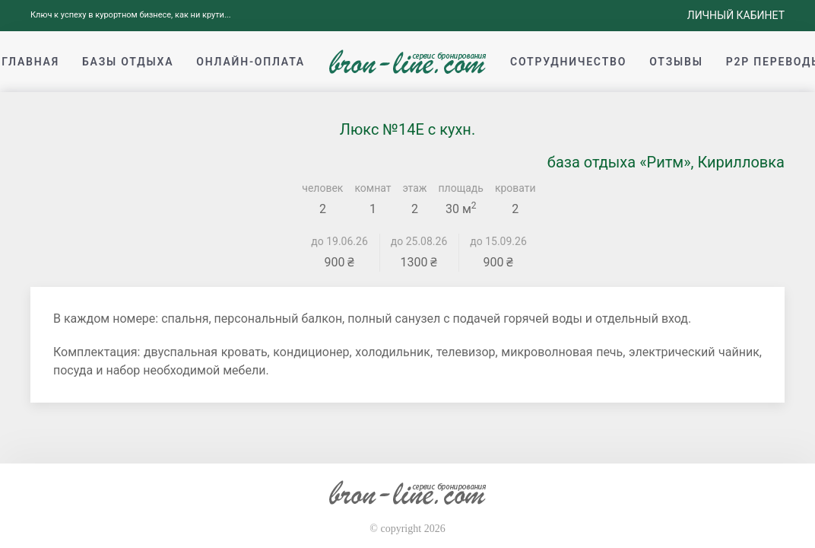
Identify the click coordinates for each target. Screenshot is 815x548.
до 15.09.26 (498, 241)
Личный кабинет (736, 15)
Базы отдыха (127, 62)
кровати (515, 188)
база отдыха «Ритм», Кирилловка (666, 162)
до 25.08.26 (419, 241)
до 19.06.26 (339, 241)
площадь (461, 188)
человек (322, 188)
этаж (415, 188)
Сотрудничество (568, 62)
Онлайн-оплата (250, 62)
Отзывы (675, 62)
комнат (372, 188)
